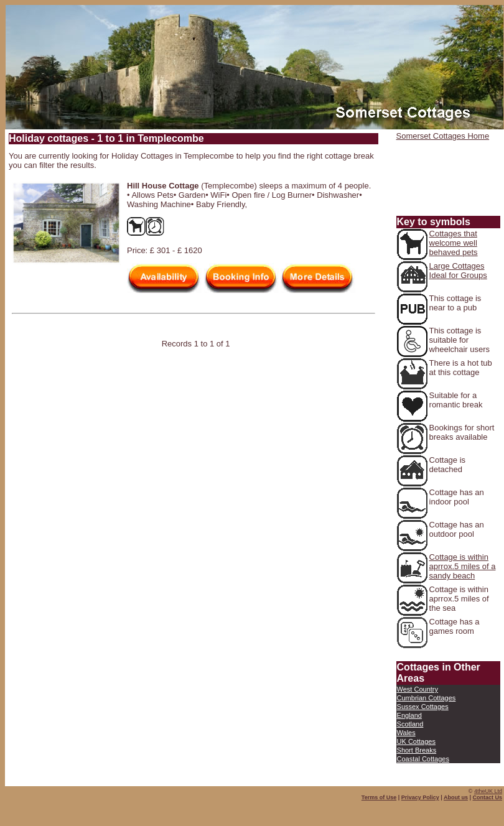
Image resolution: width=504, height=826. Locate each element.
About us (456, 797)
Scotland (410, 724)
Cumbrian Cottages (426, 698)
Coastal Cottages (423, 759)
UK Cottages (416, 741)
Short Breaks (417, 750)
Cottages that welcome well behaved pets (453, 243)
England (409, 715)
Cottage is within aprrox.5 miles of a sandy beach (462, 566)
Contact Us (487, 797)
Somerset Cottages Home (443, 136)
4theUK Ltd (488, 791)
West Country (417, 689)
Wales (406, 732)
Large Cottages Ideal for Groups (458, 270)
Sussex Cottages (423, 706)
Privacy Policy (420, 797)
